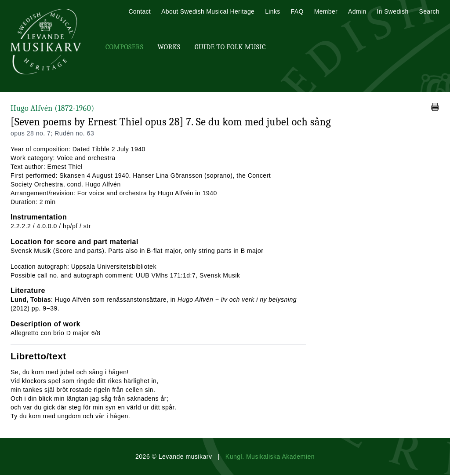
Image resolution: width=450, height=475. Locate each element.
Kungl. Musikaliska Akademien (270, 456)
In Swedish (393, 11)
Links (272, 11)
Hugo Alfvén (52, 108)
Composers (124, 47)
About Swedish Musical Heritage (207, 11)
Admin (357, 11)
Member (326, 11)
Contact (139, 11)
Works (168, 47)
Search (429, 11)
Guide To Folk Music (230, 47)
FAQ (297, 11)
